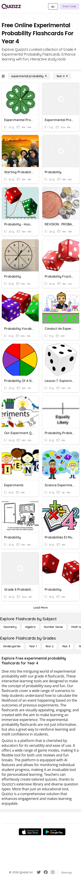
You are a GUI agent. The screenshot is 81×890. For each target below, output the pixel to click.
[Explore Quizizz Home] (11, 6)
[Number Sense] (53, 627)
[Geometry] (10, 627)
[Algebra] (30, 627)
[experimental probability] (29, 76)
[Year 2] (49, 646)
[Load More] (40, 607)
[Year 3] (66, 646)
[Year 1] (33, 646)
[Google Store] (54, 831)
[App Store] (30, 831)
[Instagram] (53, 872)
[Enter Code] (69, 6)
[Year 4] (62, 76)
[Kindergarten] (12, 646)
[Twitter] (39, 872)
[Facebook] (46, 872)
